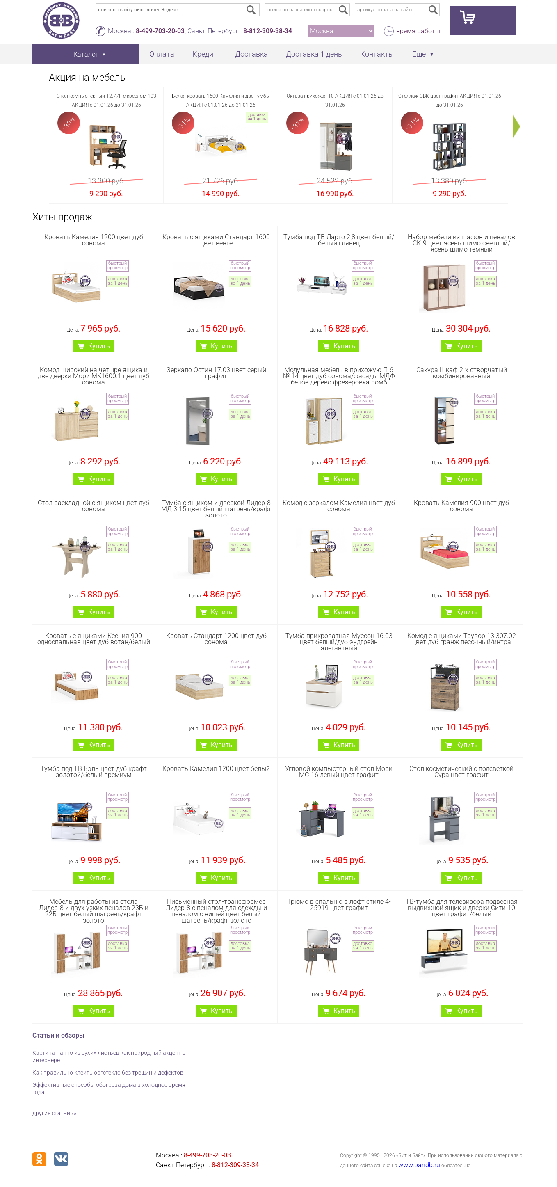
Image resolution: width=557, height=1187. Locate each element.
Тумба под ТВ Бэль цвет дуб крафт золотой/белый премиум (94, 772)
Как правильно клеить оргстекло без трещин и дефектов (107, 1072)
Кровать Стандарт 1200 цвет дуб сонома (216, 639)
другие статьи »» (54, 1113)
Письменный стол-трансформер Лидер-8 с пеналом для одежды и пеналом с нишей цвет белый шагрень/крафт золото (216, 911)
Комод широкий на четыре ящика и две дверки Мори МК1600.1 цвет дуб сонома (93, 376)
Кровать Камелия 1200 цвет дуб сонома (93, 240)
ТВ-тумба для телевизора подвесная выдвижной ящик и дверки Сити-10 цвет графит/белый (462, 908)
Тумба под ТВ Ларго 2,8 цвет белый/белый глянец (338, 240)
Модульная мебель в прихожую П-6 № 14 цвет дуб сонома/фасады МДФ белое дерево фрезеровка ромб (339, 376)
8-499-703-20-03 (160, 31)
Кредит (204, 54)
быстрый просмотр (117, 265)
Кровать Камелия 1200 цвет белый (216, 769)
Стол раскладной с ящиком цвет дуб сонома (93, 506)
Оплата (161, 54)
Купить (99, 346)
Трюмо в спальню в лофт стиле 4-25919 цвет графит (339, 905)
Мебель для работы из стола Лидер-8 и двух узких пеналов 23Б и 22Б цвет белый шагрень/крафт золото (93, 911)
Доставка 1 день (314, 54)
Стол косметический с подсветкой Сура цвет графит (461, 772)
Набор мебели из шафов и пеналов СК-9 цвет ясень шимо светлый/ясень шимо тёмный (461, 243)
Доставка (251, 54)
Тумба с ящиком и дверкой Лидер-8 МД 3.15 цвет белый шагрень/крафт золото (216, 509)
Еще (419, 54)
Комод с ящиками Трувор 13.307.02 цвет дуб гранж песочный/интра (461, 639)
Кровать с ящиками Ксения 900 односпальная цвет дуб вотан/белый (93, 639)
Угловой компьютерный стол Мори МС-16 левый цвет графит (339, 772)
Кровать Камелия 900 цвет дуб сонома (461, 506)
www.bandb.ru (419, 1165)
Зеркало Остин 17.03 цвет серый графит (216, 373)
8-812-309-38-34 (267, 31)
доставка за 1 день (257, 116)
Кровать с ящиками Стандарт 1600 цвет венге (216, 240)
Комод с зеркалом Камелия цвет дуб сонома (339, 506)
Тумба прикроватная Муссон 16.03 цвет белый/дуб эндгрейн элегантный (339, 642)
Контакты (377, 54)
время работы (418, 31)
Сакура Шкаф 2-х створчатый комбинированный (461, 373)
